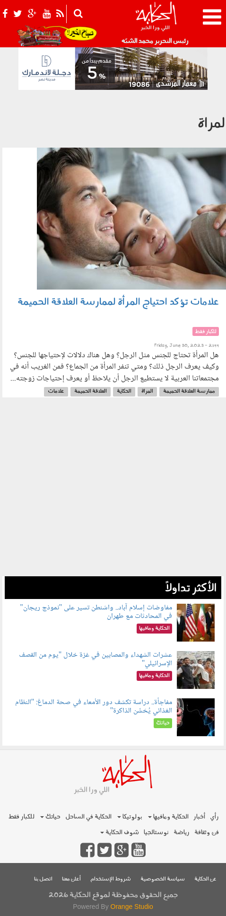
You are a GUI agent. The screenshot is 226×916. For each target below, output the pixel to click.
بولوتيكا (129, 816)
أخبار (199, 816)
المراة (147, 392)
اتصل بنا (43, 879)
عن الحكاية (205, 879)
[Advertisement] (113, 491)
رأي (214, 816)
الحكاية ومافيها (168, 816)
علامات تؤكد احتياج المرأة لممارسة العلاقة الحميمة (118, 302)
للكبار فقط (21, 816)
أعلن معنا (71, 879)
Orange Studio (132, 906)
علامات (56, 392)
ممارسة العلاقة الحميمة (189, 392)
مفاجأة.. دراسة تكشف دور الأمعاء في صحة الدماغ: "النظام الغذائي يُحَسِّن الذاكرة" (94, 706)
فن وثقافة (206, 832)
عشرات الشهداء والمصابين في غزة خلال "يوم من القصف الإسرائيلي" (96, 659)
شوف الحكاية (119, 832)
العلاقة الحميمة (90, 392)
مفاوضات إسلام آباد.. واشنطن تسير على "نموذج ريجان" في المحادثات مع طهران (96, 612)
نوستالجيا (156, 832)
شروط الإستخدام (110, 879)
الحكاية (124, 392)
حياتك (50, 816)
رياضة (182, 832)
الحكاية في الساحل (88, 816)
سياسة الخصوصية (162, 879)
